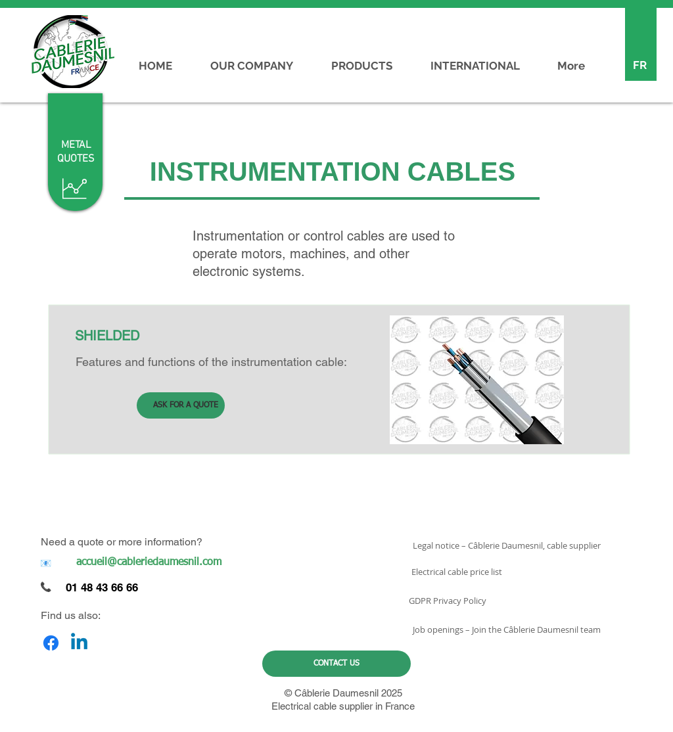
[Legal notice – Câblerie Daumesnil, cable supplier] (506, 545)
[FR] (640, 65)
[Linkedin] (79, 643)
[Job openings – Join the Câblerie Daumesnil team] (506, 629)
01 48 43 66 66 (102, 587)
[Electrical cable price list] (456, 571)
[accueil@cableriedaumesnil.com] (148, 562)
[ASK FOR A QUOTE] (181, 405)
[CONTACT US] (336, 664)
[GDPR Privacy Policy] (447, 600)
